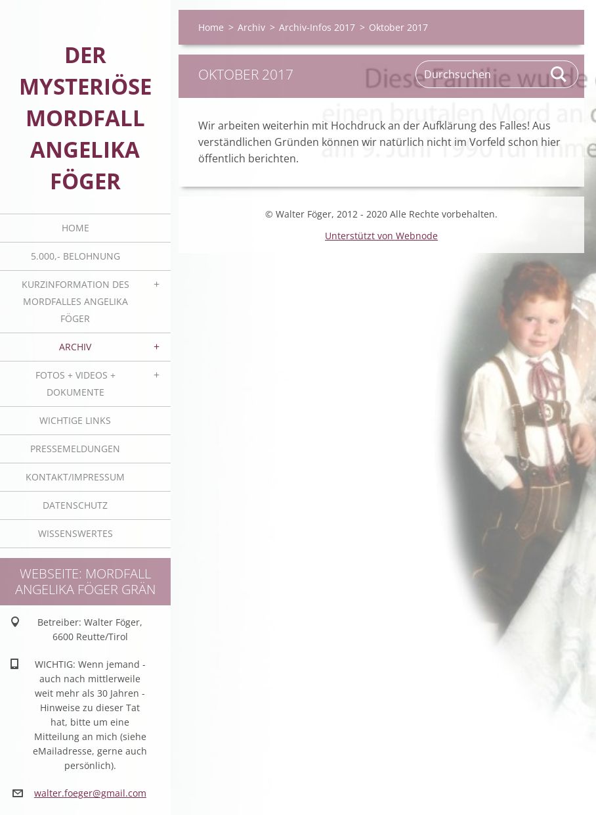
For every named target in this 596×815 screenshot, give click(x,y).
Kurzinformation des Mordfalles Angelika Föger (75, 301)
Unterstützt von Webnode (381, 235)
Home (75, 227)
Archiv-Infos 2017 (317, 27)
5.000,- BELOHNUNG (75, 256)
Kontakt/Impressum (75, 477)
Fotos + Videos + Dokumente (75, 383)
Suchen (559, 74)
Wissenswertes (75, 533)
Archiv (75, 346)
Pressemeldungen (75, 448)
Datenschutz (75, 505)
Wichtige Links (75, 420)
